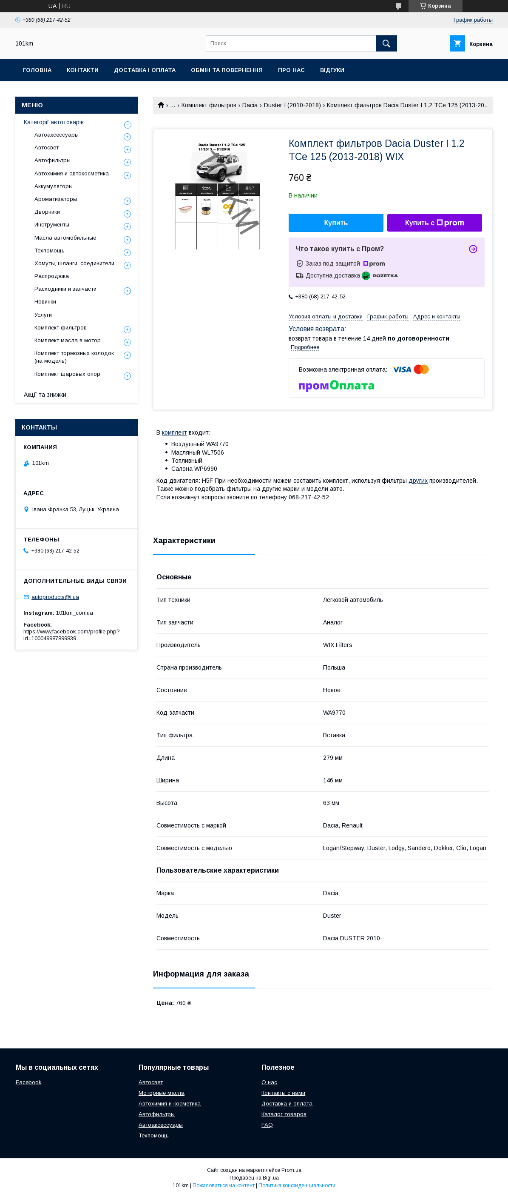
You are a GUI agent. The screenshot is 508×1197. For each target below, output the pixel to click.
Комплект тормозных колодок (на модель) (74, 357)
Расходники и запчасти (65, 289)
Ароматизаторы (55, 199)
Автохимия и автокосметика (71, 173)
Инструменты (51, 224)
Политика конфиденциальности (296, 1185)
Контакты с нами (283, 1093)
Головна (37, 70)
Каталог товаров (284, 1114)
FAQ (267, 1125)
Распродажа (51, 276)
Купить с (434, 223)
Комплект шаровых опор (67, 374)
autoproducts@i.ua (55, 597)
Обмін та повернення (227, 70)
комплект (174, 432)
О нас (269, 1082)
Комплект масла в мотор (67, 340)
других (418, 480)
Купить (336, 222)
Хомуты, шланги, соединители (74, 263)
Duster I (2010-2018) (292, 105)
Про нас (291, 70)
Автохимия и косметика (170, 1103)
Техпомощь (49, 250)
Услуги (43, 315)
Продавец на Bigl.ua (254, 1178)
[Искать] (386, 43)
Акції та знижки (45, 394)
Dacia (250, 105)
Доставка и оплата (286, 1103)
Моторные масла (161, 1093)
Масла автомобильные (65, 238)
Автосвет (46, 147)
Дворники (47, 212)
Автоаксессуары (56, 135)
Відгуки (332, 70)
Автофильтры (52, 160)
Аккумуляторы (53, 186)
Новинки (45, 301)
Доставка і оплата (145, 70)
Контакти (83, 70)
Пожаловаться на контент (224, 1185)
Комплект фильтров (209, 105)
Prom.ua (291, 1170)
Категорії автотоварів (54, 122)
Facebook (29, 1082)
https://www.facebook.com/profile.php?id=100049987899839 (71, 634)
